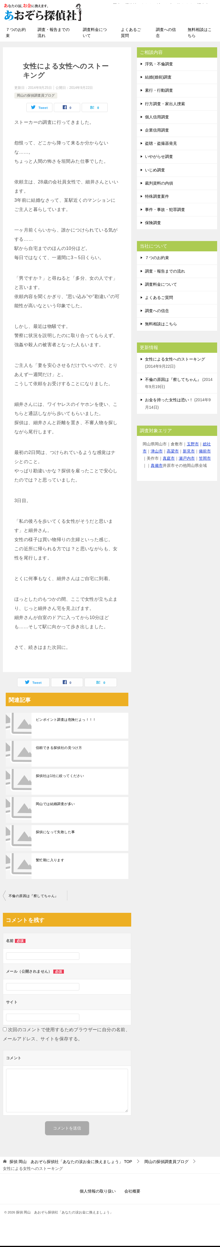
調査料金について (95, 33)
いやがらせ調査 (159, 157)
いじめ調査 (155, 171)
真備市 (157, 466)
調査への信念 (166, 33)
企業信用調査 (157, 131)
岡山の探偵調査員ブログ (36, 97)
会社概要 (132, 1192)
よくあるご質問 (131, 33)
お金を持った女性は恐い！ (169, 401)
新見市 (189, 452)
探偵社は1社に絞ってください (60, 777)
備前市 (205, 452)
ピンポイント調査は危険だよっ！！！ (66, 721)
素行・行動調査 (159, 91)
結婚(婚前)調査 (158, 78)
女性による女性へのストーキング (175, 360)
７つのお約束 (16, 33)
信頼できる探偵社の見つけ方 (59, 749)
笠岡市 (205, 459)
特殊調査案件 (157, 197)
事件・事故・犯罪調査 (165, 210)
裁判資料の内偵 (159, 184)
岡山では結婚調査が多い (55, 805)
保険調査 (153, 224)
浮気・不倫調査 (159, 65)
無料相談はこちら (200, 33)
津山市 (157, 452)
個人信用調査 (157, 118)
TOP (70, 1162)
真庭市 (169, 459)
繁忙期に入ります (50, 861)
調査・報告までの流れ (54, 33)
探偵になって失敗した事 (55, 833)
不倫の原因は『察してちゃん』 (33, 897)
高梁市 (173, 452)
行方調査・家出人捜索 (165, 105)
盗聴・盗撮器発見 (161, 144)
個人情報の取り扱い (98, 1192)
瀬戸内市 (187, 459)
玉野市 (193, 445)
